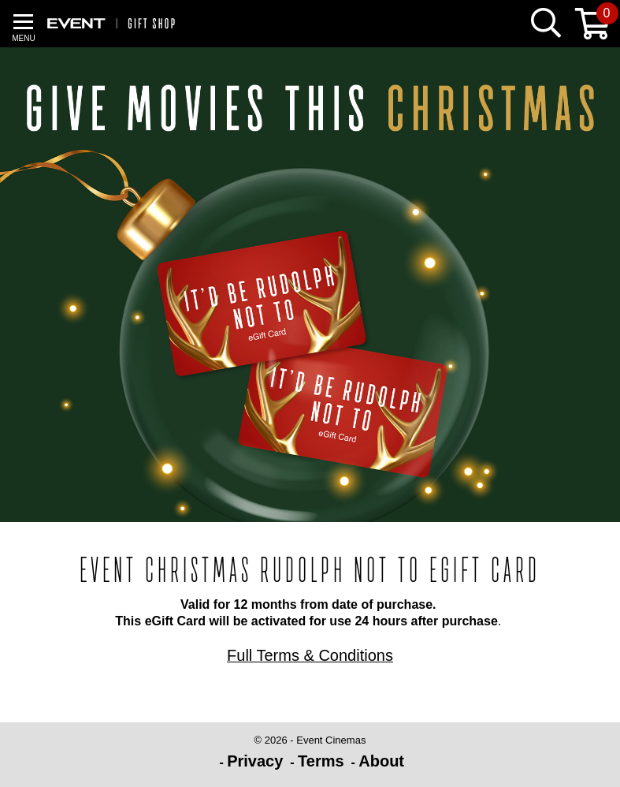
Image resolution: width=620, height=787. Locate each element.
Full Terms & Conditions (310, 655)
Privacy (255, 761)
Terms (321, 761)
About (381, 761)
